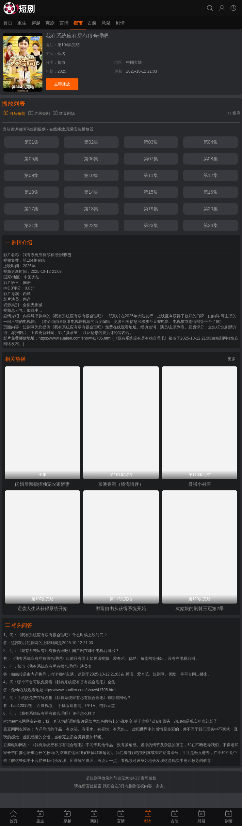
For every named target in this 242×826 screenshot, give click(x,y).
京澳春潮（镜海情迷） (121, 484)
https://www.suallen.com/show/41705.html (79, 690)
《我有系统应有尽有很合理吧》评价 (48, 713)
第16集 (210, 192)
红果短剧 (39, 113)
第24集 (210, 225)
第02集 (91, 142)
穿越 (35, 23)
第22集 (91, 225)
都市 (78, 23)
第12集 (210, 175)
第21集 (31, 225)
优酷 (172, 674)
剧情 (120, 23)
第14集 (91, 192)
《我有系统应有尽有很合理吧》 (44, 635)
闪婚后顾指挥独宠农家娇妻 (42, 484)
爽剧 (50, 23)
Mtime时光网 (14, 721)
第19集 (151, 208)
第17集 (31, 208)
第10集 (91, 175)
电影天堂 (107, 705)
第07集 (151, 158)
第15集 (151, 192)
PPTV (90, 705)
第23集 (151, 225)
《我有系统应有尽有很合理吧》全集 (84, 682)
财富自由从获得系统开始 (121, 608)
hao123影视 (21, 705)
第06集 (91, 158)
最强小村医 (199, 484)
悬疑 (106, 23)
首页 (7, 23)
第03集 (151, 142)
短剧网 (221, 338)
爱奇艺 (143, 674)
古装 (92, 23)
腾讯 (129, 674)
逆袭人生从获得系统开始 (42, 608)
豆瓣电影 (11, 745)
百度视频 (45, 705)
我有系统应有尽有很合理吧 (77, 36)
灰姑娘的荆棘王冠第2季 (199, 608)
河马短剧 (14, 113)
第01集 (31, 142)
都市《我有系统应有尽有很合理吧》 (48, 666)
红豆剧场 (63, 113)
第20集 (210, 208)
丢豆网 (9, 729)
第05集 (31, 158)
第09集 (31, 175)
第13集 (31, 192)
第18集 (91, 208)
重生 (21, 23)
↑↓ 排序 (234, 113)
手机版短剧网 (69, 705)
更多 (231, 359)
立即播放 (62, 84)
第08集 (210, 158)
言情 (64, 23)
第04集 (210, 142)
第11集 (151, 175)
